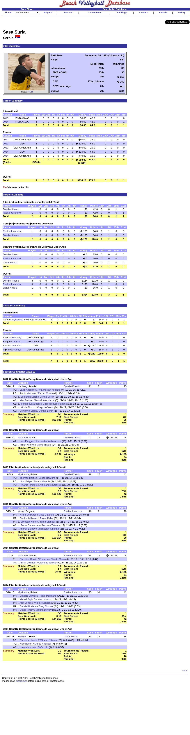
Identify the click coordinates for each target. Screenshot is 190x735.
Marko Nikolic (44, 444)
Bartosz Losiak (42, 599)
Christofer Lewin (28, 640)
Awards (163, 12)
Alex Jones (25, 602)
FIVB (30, 91)
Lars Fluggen (27, 441)
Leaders (143, 12)
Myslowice (17, 319)
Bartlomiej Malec (29, 518)
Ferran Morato (46, 393)
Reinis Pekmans (47, 595)
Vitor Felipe (26, 481)
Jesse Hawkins (47, 477)
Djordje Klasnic (11, 209)
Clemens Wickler (47, 562)
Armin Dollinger (27, 562)
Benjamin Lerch (29, 396)
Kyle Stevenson (42, 602)
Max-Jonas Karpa (44, 400)
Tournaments (94, 12)
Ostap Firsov (27, 609)
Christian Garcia (28, 559)
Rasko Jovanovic (12, 212)
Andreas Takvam (51, 525)
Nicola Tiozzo (28, 407)
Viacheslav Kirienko (49, 389)
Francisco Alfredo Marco (52, 559)
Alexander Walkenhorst (48, 441)
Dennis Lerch (47, 396)
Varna (16, 341)
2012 (5, 139)
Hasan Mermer (28, 647)
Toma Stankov (47, 521)
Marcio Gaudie (42, 481)
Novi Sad (16, 345)
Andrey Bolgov (27, 528)
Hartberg (17, 337)
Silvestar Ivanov (29, 521)
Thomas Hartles (28, 477)
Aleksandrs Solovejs (50, 484)
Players (48, 12)
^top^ (185, 670)
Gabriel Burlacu (28, 606)
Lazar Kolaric (10, 262)
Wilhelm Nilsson (48, 640)
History (181, 12)
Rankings (122, 12)
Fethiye (17, 349)
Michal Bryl (26, 599)
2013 (5, 118)
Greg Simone (46, 606)
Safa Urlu (43, 647)
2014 (5, 121)
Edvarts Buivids (28, 595)
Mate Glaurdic (46, 514)
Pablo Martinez (28, 393)
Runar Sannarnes (30, 525)
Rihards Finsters (29, 484)
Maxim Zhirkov (44, 609)
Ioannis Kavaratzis (31, 403)
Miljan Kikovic (27, 444)
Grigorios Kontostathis (55, 403)
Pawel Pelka (46, 518)
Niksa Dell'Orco (28, 514)
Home (8, 12)
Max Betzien (26, 400)
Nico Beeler (26, 643)
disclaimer (21, 681)
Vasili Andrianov (28, 389)
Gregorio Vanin (45, 407)
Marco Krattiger (42, 643)
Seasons (67, 12)
